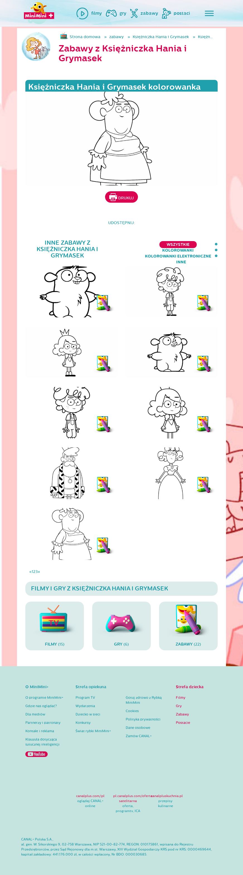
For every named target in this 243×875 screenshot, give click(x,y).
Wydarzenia (85, 706)
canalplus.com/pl (90, 796)
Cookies (132, 711)
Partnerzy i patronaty (42, 722)
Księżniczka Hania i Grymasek (161, 37)
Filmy (180, 697)
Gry (179, 706)
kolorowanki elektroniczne (165, 244)
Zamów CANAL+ (139, 736)
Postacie (183, 722)
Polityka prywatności (143, 719)
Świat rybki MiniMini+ (93, 731)
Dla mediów (35, 714)
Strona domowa (85, 37)
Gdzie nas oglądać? (41, 706)
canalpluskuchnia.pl (167, 796)
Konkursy (83, 722)
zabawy (116, 37)
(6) (121, 626)
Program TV (85, 697)
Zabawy (182, 714)
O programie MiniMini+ (44, 697)
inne (213, 244)
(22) (188, 626)
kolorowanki (106, 244)
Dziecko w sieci (88, 714)
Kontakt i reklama (39, 731)
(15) (54, 626)
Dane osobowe (138, 727)
